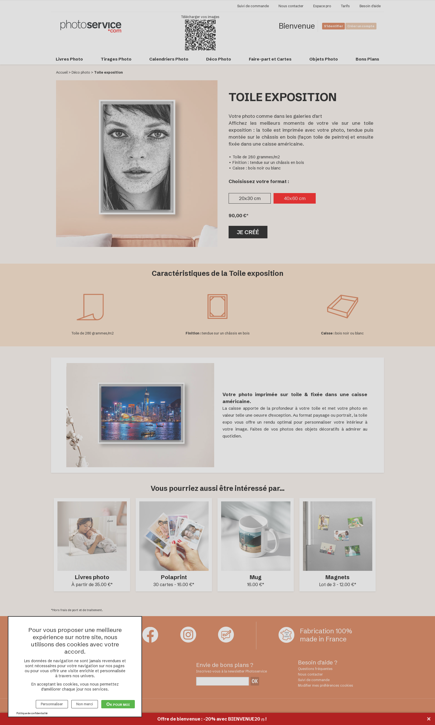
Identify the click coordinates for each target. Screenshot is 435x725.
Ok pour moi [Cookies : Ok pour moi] (118, 704)
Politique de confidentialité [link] (31, 713)
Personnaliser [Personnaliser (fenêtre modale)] (52, 704)
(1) (262, 719)
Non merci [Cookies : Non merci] (84, 704)
